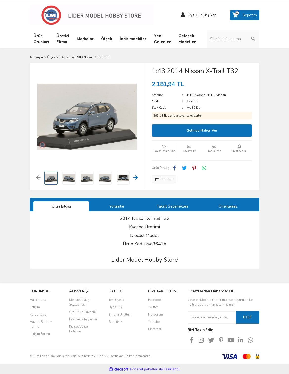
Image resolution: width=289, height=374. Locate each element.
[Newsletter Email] (212, 317)
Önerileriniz (228, 206)
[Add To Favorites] (164, 150)
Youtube (154, 322)
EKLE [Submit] (247, 317)
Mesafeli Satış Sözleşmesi (79, 302)
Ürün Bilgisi (61, 206)
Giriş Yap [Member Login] (209, 15)
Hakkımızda (38, 300)
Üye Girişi (116, 307)
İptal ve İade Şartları (83, 319)
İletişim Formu (40, 334)
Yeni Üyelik (116, 300)
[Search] (233, 39)
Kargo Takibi (38, 314)
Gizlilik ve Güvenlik (82, 312)
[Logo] (91, 15)
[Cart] (244, 15)
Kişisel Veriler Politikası (79, 329)
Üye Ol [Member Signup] (194, 15)
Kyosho (200, 95)
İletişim (35, 307)
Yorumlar (116, 206)
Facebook (155, 300)
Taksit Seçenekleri (172, 206)
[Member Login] (183, 15)
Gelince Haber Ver (201, 130)
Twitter (153, 307)
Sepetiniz (115, 322)
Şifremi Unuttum (120, 314)
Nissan (221, 95)
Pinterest (154, 329)
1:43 (190, 95)
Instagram (155, 314)
